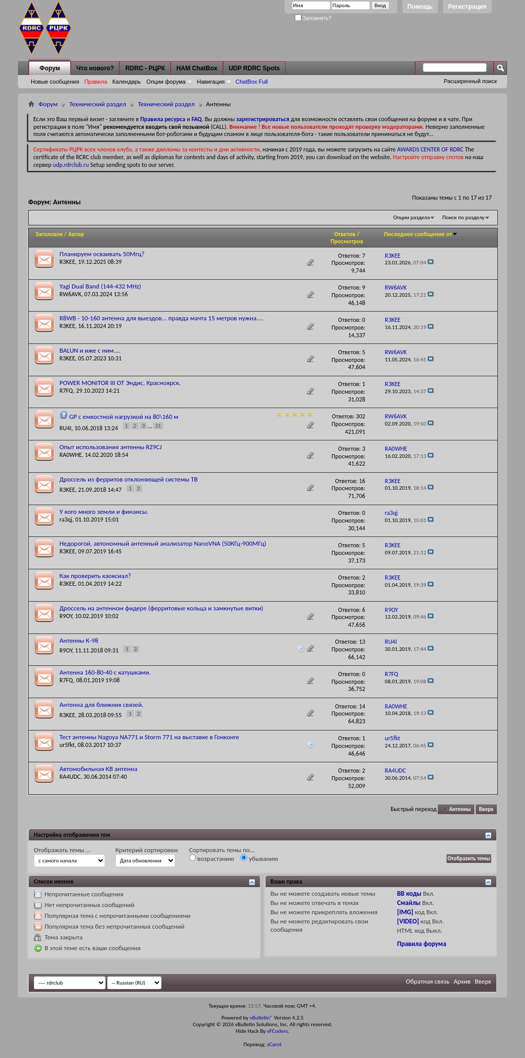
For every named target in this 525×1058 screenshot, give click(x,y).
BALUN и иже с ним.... (89, 350)
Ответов (345, 234)
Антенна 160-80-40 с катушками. (105, 672)
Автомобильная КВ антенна (98, 769)
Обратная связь (428, 981)
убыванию (259, 858)
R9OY (65, 616)
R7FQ (66, 390)
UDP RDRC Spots (254, 68)
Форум (49, 68)
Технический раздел (97, 104)
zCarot (274, 1044)
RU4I (65, 428)
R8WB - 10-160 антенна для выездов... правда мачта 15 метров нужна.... (161, 318)
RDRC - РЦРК (145, 68)
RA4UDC (69, 776)
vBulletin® (261, 1017)
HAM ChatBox (196, 68)
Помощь (420, 6)
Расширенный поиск (470, 81)
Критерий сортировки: (147, 850)
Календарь (126, 82)
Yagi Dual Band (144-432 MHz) (100, 286)
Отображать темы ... (62, 850)
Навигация (211, 82)
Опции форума (166, 82)
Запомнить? (313, 18)
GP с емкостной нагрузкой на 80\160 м (123, 416)
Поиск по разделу (463, 217)
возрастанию (211, 858)
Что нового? (95, 68)
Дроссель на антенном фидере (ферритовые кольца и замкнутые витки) (161, 608)
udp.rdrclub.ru (71, 164)
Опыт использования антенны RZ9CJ (110, 447)
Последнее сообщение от (421, 234)
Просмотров (346, 241)
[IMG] (405, 912)
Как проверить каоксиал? (95, 576)
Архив (462, 981)
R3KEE (67, 261)
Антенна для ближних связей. (101, 704)
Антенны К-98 (78, 640)
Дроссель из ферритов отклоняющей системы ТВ (128, 479)
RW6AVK (70, 294)
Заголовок (49, 234)
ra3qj (65, 519)
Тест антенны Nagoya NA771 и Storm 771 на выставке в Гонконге (149, 737)
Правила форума (421, 944)
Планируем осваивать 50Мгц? (102, 254)
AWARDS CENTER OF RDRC (430, 149)
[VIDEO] (408, 921)
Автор (76, 234)
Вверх (486, 809)
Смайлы (408, 903)
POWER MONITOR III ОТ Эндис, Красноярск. (120, 383)
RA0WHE (70, 454)
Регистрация (467, 6)
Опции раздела (411, 217)
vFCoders (277, 1031)
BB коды (409, 893)
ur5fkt (67, 744)
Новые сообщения (55, 82)
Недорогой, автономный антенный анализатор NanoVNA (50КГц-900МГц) (162, 543)
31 (158, 425)
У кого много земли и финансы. (103, 511)
